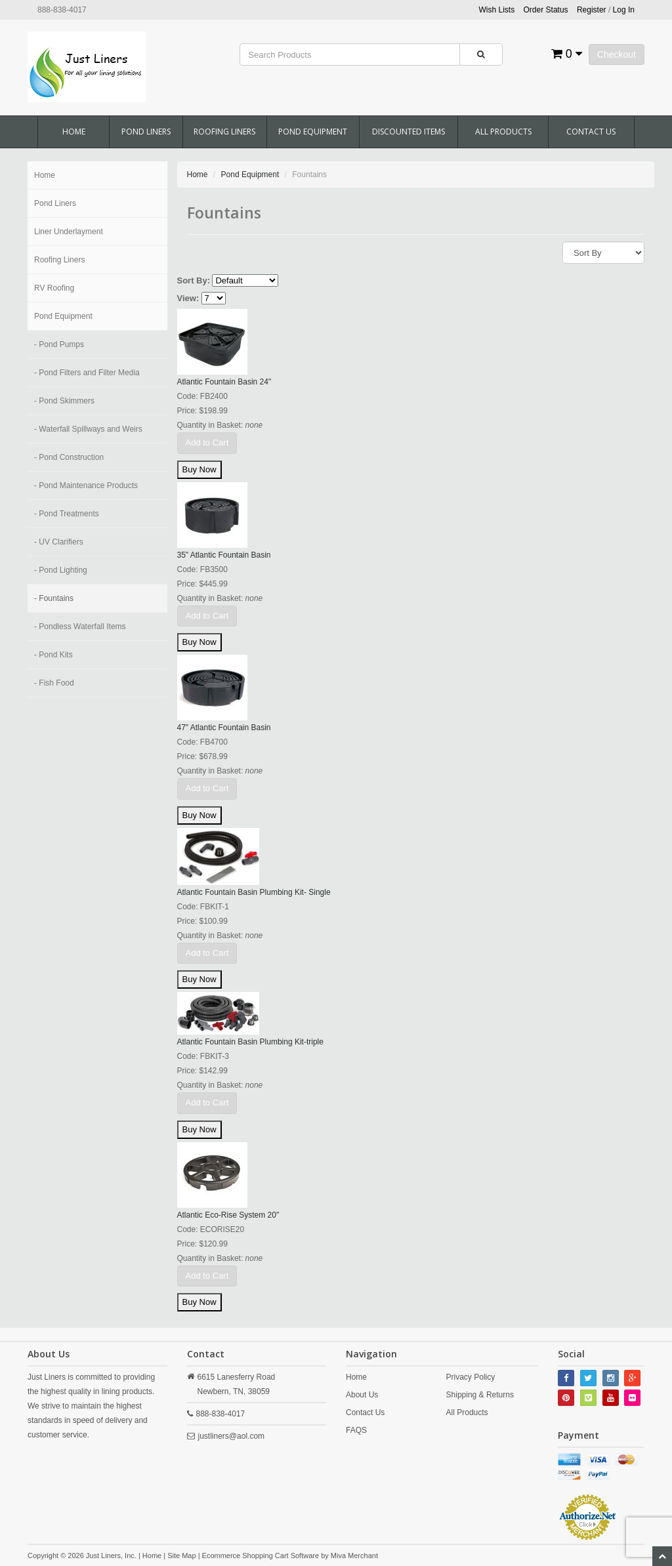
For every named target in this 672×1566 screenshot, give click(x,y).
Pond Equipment (312, 131)
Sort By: (194, 280)
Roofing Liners (224, 131)
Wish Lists (497, 9)
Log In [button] (624, 9)
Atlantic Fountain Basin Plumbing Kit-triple (250, 1041)
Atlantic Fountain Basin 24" (224, 381)
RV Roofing (54, 288)
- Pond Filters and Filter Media (87, 372)
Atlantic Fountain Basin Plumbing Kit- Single (254, 892)
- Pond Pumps (59, 344)
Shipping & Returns (480, 1394)
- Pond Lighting (60, 570)
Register (591, 9)
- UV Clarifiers (58, 541)
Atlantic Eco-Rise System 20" (228, 1215)
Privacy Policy (470, 1377)
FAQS (356, 1430)
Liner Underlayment (68, 231)
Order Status (546, 9)
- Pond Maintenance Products (86, 485)
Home (73, 131)
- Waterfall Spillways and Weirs (88, 429)
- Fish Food (54, 683)
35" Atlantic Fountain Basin (224, 555)
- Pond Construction (69, 457)
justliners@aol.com (231, 1436)
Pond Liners (146, 131)
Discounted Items (408, 131)
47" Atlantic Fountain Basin (224, 727)
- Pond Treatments (66, 513)
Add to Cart (207, 442)
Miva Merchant (354, 1555)
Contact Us (591, 131)
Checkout (616, 54)
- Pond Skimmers (64, 400)
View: (188, 298)
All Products (503, 131)
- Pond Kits (53, 654)
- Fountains (54, 598)
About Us (362, 1394)
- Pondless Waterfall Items (80, 626)
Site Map (181, 1555)
